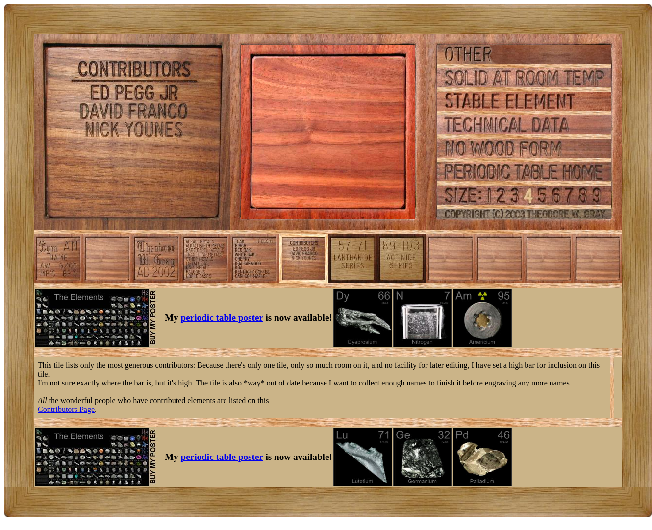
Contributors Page (66, 409)
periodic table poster (222, 318)
